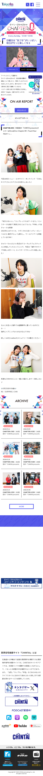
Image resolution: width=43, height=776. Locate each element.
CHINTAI (21, 16)
